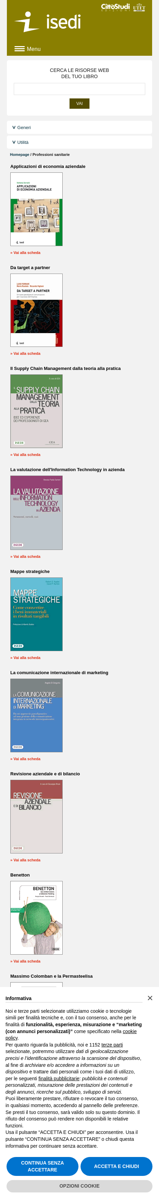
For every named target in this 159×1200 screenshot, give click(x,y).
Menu (34, 49)
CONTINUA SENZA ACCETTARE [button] (42, 1166)
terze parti (112, 1045)
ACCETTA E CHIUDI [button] (116, 1166)
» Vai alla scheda (25, 253)
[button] (150, 997)
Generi (24, 127)
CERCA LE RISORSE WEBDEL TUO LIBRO (79, 73)
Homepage (19, 154)
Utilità (23, 142)
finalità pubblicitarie (59, 1078)
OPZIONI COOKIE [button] (80, 1186)
